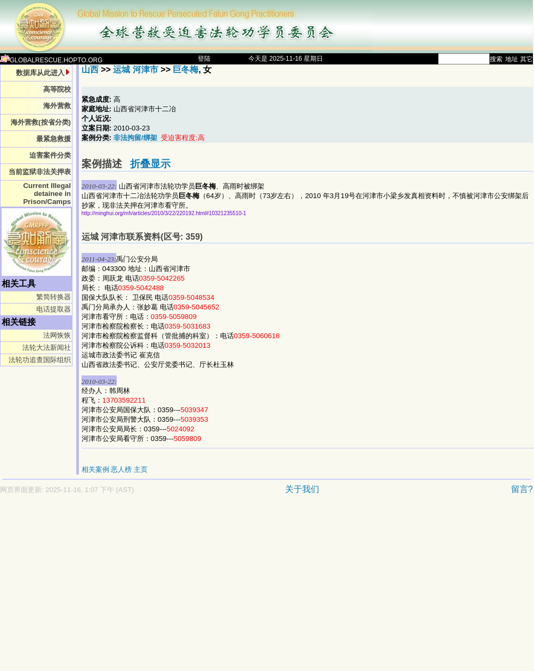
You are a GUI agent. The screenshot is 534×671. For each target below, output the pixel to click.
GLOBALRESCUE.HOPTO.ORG (51, 60)
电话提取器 (53, 309)
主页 (141, 469)
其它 (526, 59)
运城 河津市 (135, 69)
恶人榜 (121, 469)
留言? (522, 489)
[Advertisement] (166, 587)
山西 (90, 69)
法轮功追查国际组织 (40, 360)
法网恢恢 (57, 335)
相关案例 (95, 469)
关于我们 (302, 489)
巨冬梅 (185, 69)
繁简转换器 (53, 297)
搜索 (496, 59)
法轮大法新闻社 (46, 347)
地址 (511, 59)
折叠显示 (150, 163)
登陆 (204, 58)
